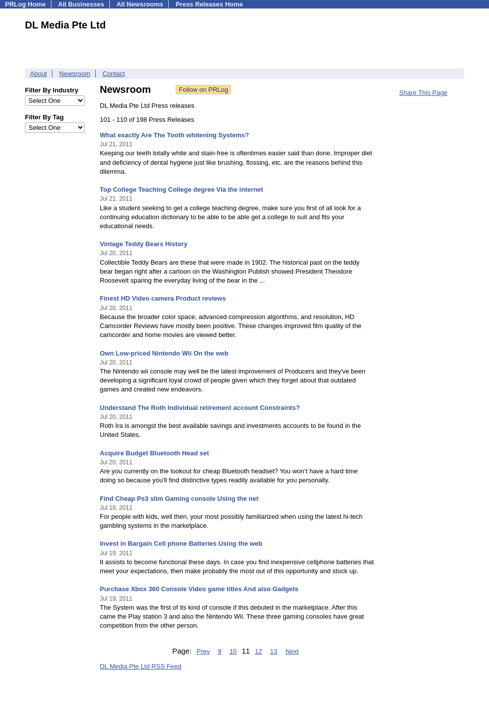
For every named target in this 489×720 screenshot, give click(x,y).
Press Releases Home (209, 4)
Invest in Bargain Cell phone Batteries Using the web (181, 543)
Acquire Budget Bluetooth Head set (154, 453)
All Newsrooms (139, 4)
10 (233, 651)
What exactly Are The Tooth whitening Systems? (174, 135)
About (38, 73)
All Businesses (81, 4)
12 (258, 651)
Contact (113, 73)
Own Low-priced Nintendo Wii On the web (164, 353)
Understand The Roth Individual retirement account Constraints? (200, 407)
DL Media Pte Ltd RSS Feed (141, 666)
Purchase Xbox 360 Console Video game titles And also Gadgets (199, 589)
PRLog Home (25, 4)
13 (273, 651)
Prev (203, 651)
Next (292, 651)
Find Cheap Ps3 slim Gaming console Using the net (179, 498)
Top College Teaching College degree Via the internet (181, 189)
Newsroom (74, 73)
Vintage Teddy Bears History (144, 244)
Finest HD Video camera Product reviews (163, 298)
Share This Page (423, 92)
